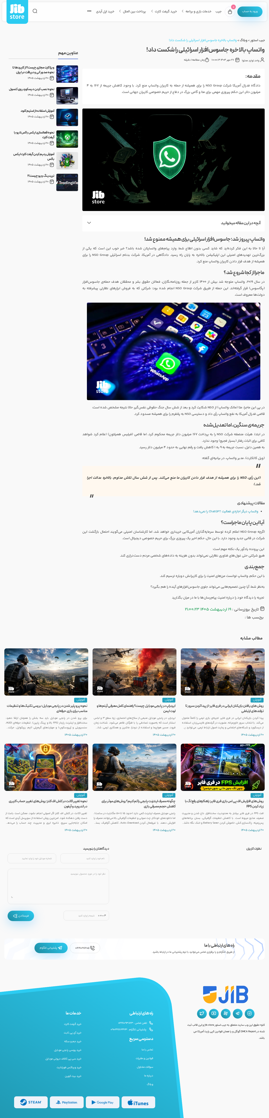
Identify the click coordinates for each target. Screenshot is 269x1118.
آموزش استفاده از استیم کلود (37, 111)
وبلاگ (243, 40)
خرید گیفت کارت (165, 11)
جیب (218, 11)
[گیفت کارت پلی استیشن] (66, 1102)
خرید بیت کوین (73, 1076)
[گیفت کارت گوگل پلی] (102, 1102)
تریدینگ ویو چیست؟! (40, 176)
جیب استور (257, 40)
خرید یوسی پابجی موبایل (68, 1050)
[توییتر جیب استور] (202, 1014)
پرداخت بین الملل (133, 11)
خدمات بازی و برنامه (197, 11)
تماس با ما (147, 1050)
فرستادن (21, 916)
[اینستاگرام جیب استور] (249, 1014)
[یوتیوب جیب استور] (214, 1014)
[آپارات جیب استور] (226, 1014)
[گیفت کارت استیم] (31, 1102)
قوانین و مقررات (144, 1058)
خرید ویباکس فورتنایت (69, 1067)
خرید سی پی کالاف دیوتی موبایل (63, 1059)
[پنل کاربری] (249, 11)
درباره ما (148, 1076)
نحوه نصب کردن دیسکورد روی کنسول (31, 89)
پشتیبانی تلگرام (51, 948)
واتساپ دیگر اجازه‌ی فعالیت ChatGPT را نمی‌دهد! (224, 511)
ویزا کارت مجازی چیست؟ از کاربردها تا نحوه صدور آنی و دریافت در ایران (33, 70)
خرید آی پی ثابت (73, 1033)
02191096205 (85, 948)
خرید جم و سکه (73, 1041)
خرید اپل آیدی (104, 11)
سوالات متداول (145, 1067)
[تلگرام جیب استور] (238, 1014)
